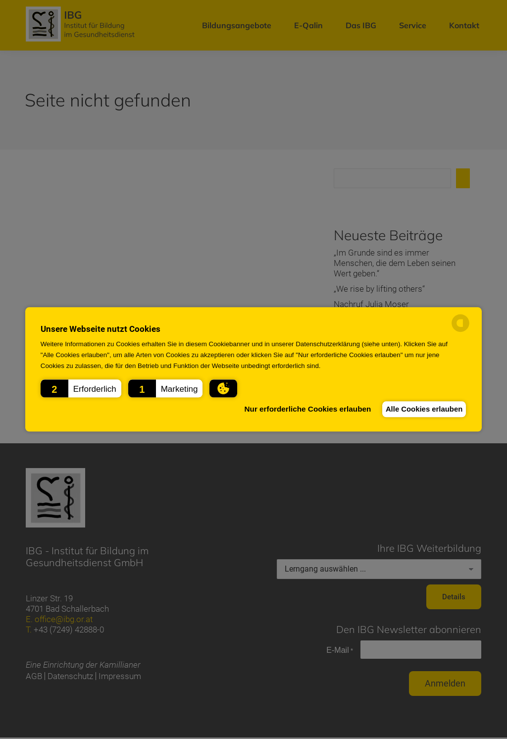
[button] (81, 388)
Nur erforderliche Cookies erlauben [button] (296, 409)
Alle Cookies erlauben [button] (419, 409)
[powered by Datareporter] (460, 330)
